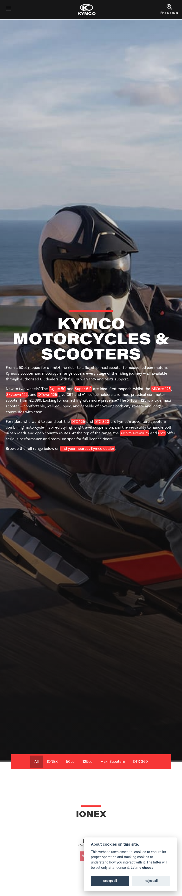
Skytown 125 (17, 394)
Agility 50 (57, 388)
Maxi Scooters (112, 761)
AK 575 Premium (134, 433)
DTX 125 (78, 421)
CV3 (161, 433)
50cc (70, 761)
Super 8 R (83, 388)
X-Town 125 (47, 394)
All (36, 761)
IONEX (52, 761)
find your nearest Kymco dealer (87, 448)
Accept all (110, 881)
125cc (87, 761)
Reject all (151, 881)
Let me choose (142, 868)
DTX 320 (101, 421)
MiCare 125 (161, 388)
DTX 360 (140, 761)
